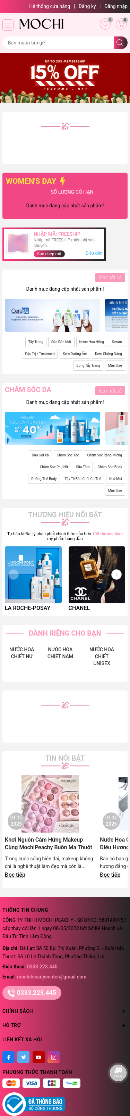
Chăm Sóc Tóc (68, 455)
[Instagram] (53, 1057)
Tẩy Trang (35, 342)
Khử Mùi (115, 479)
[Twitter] (23, 1057)
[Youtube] (39, 1057)
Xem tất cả (110, 277)
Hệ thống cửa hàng (49, 6)
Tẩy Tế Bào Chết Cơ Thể (83, 479)
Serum (117, 342)
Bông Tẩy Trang (88, 365)
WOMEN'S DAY (36, 181)
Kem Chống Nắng (108, 354)
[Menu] (8, 25)
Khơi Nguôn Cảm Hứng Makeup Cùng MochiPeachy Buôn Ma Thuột (48, 843)
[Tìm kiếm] (121, 42)
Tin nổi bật (65, 758)
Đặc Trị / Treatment (40, 354)
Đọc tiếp (15, 874)
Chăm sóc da (28, 389)
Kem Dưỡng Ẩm (75, 354)
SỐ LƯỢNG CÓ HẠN (81, 192)
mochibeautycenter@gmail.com (51, 976)
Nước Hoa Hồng (91, 342)
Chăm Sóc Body (110, 467)
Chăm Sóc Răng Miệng (104, 455)
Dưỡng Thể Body (44, 479)
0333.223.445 (42, 966)
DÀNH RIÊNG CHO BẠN (65, 633)
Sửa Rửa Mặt (61, 342)
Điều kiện (94, 253)
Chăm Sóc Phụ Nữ (54, 467)
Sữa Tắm (82, 467)
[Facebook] (8, 1057)
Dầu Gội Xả (40, 455)
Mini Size (115, 365)
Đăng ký (87, 6)
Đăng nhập (116, 6)
